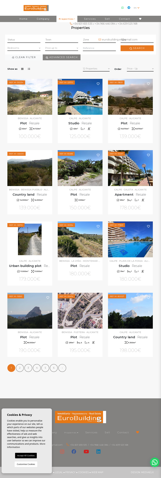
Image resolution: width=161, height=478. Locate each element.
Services (91, 432)
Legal (59, 472)
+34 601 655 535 (82, 23)
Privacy (70, 472)
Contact (123, 432)
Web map (97, 472)
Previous (11, 97)
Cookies (83, 472)
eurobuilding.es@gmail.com (119, 39)
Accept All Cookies (26, 455)
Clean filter (24, 57)
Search (137, 48)
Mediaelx (147, 472)
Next (48, 97)
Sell (107, 432)
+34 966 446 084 (105, 23)
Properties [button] (70, 432)
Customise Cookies (26, 464)
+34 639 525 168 (127, 23)
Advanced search (62, 57)
